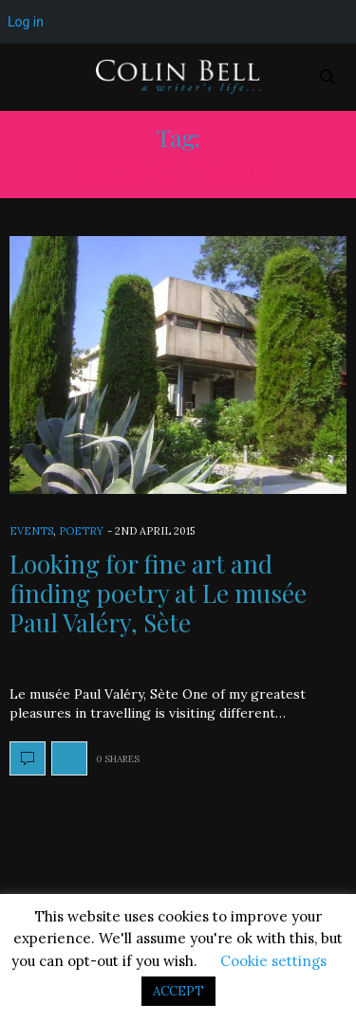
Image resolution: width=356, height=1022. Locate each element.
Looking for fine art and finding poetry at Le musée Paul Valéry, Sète (158, 593)
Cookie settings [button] (273, 961)
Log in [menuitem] (26, 21)
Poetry (81, 531)
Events (31, 531)
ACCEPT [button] (178, 991)
